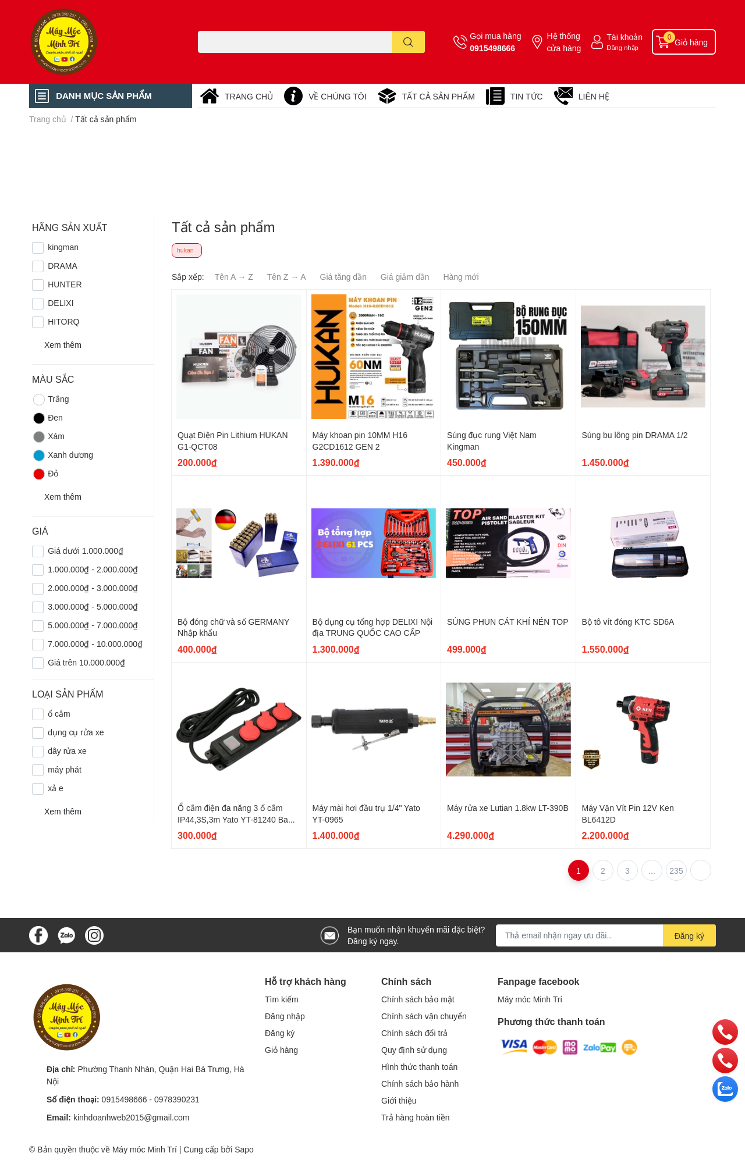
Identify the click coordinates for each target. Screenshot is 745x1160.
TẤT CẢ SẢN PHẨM (438, 96)
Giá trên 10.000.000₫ (86, 662)
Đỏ (45, 474)
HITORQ (63, 321)
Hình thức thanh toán (419, 1067)
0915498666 (492, 48)
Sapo (244, 1149)
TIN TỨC (526, 96)
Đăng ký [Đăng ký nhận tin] (689, 936)
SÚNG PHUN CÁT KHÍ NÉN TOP (507, 622)
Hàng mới (460, 277)
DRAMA (62, 266)
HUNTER (64, 284)
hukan (185, 250)
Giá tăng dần (343, 277)
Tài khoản (624, 37)
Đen (47, 418)
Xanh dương (62, 455)
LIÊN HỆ (594, 96)
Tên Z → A (286, 277)
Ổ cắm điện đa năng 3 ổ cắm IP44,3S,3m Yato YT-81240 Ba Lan (233, 819)
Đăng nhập (622, 47)
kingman (63, 247)
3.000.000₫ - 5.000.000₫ (93, 606)
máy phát (64, 769)
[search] (408, 42)
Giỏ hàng (281, 1050)
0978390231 (177, 1099)
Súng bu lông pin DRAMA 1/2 (635, 435)
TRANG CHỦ (249, 96)
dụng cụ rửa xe (76, 732)
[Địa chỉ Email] (606, 935)
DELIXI (60, 303)
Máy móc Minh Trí (530, 999)
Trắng (50, 400)
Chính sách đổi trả (414, 1033)
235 (676, 871)
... (651, 871)
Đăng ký (280, 1033)
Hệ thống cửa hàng (564, 42)
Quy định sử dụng (414, 1050)
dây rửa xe (67, 751)
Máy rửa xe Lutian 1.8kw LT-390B (508, 808)
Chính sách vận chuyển (424, 1016)
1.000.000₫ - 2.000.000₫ (93, 569)
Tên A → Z (234, 277)
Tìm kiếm (282, 999)
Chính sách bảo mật (418, 999)
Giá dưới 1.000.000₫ (85, 551)
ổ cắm (59, 713)
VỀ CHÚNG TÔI (337, 96)
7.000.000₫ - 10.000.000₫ (95, 644)
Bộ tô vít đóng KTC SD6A (628, 622)
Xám (48, 437)
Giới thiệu (399, 1100)
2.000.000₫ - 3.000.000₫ (93, 588)
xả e (55, 788)
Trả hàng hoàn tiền (415, 1117)
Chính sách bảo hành (420, 1083)
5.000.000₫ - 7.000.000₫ (93, 625)
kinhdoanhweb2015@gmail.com (131, 1117)
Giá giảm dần (405, 277)
